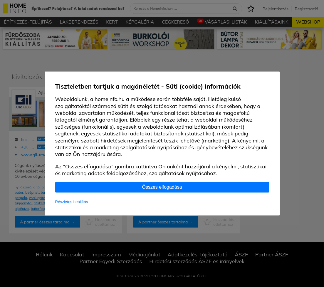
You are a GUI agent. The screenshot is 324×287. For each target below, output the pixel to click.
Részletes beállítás (71, 202)
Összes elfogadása (162, 187)
